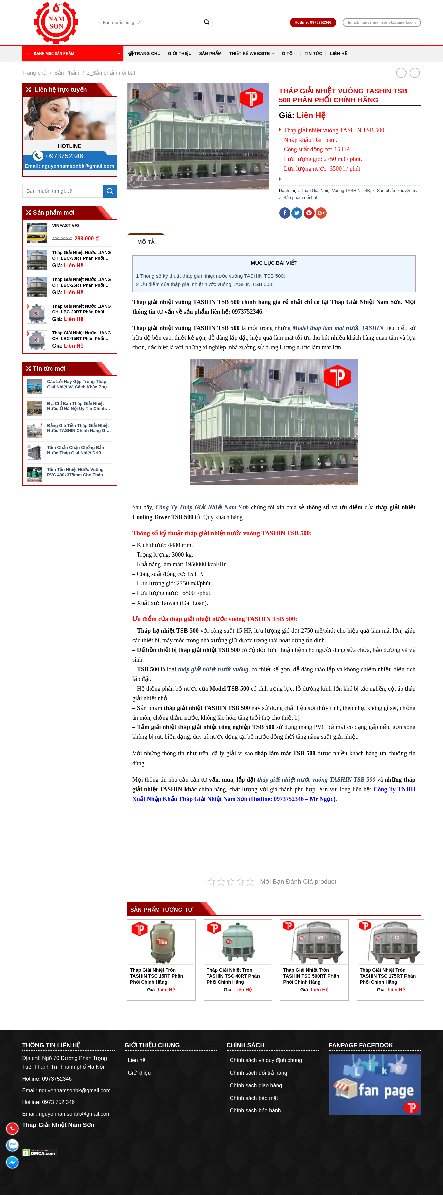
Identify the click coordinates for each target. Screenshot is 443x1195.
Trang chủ (144, 53)
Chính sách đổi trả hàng (258, 1073)
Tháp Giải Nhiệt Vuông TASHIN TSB (335, 190)
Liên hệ (338, 53)
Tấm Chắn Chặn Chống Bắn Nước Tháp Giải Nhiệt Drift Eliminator (75, 450)
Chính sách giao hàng (256, 1085)
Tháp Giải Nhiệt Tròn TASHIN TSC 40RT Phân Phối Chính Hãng (233, 976)
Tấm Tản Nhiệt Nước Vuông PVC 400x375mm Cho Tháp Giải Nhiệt (75, 472)
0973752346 (64, 156)
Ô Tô (289, 53)
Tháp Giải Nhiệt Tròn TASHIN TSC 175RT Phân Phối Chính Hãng (388, 976)
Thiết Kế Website (252, 53)
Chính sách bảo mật (254, 1098)
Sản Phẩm (210, 53)
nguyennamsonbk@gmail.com (78, 166)
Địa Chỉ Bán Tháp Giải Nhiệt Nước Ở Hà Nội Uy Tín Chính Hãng (76, 406)
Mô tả (146, 242)
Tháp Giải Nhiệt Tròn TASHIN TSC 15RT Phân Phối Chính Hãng (156, 976)
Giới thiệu (180, 53)
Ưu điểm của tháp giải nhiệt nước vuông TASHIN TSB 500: (205, 284)
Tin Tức (313, 53)
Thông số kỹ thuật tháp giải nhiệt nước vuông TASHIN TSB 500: (210, 276)
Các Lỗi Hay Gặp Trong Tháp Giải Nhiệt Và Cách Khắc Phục (78, 384)
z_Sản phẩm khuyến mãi (396, 190)
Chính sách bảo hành (255, 1110)
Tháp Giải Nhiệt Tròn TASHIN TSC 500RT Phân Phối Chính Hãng (311, 976)
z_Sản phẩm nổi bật (111, 73)
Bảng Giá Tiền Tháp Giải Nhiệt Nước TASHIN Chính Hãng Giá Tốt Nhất (78, 428)
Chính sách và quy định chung (266, 1060)
